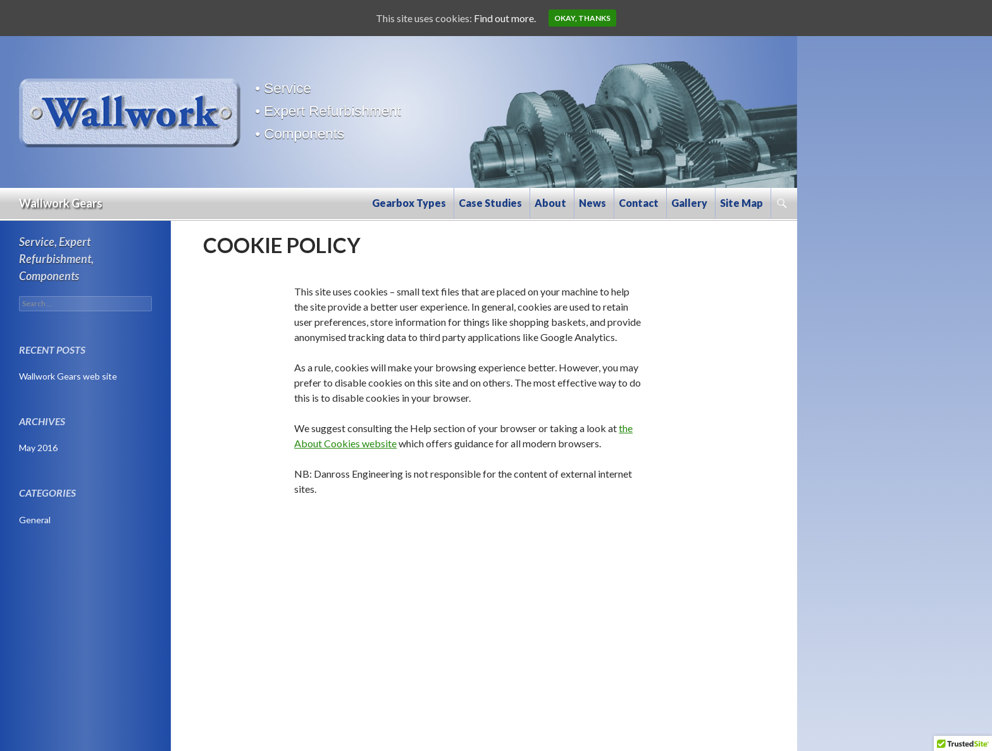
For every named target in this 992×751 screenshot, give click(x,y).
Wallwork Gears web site (68, 376)
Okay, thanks (582, 18)
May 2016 (38, 447)
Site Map (741, 203)
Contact (639, 203)
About (550, 203)
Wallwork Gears (60, 203)
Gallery (689, 203)
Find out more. (505, 18)
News (592, 203)
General (35, 519)
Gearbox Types (409, 203)
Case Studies (490, 203)
